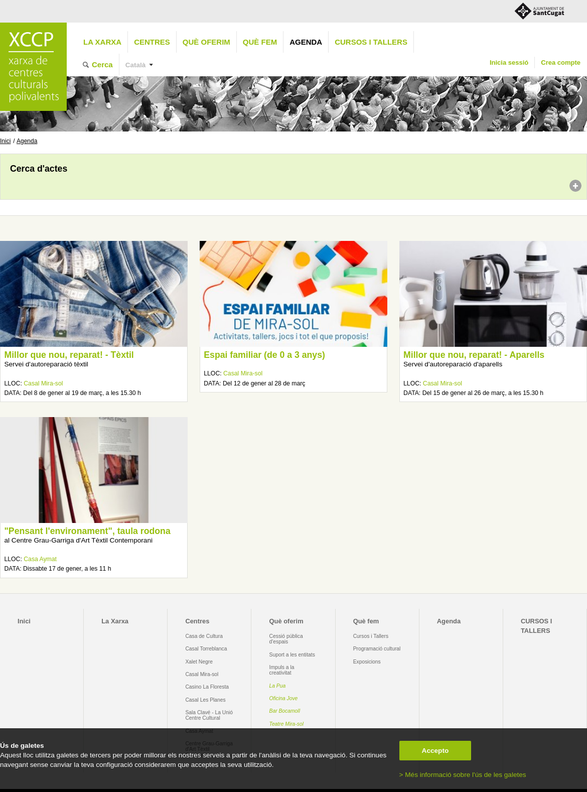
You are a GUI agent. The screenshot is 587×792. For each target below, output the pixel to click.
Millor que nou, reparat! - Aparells (473, 355)
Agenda (305, 42)
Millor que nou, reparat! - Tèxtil (68, 355)
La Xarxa (102, 42)
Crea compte (560, 62)
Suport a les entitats (292, 654)
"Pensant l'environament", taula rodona (87, 531)
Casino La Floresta (207, 687)
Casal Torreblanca (206, 648)
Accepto (435, 750)
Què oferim (206, 42)
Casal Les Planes (205, 700)
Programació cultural (377, 648)
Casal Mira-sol (43, 383)
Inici (5, 141)
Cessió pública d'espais (286, 638)
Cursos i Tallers (370, 636)
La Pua (277, 686)
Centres (152, 42)
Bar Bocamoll (284, 711)
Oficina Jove (283, 698)
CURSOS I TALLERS (371, 42)
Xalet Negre (199, 662)
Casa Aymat (40, 559)
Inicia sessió (509, 62)
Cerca (102, 64)
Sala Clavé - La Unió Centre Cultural (209, 715)
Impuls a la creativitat (282, 670)
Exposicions (367, 662)
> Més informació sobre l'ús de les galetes (462, 774)
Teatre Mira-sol (286, 724)
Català (135, 65)
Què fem (260, 42)
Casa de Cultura (204, 636)
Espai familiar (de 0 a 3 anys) (264, 355)
